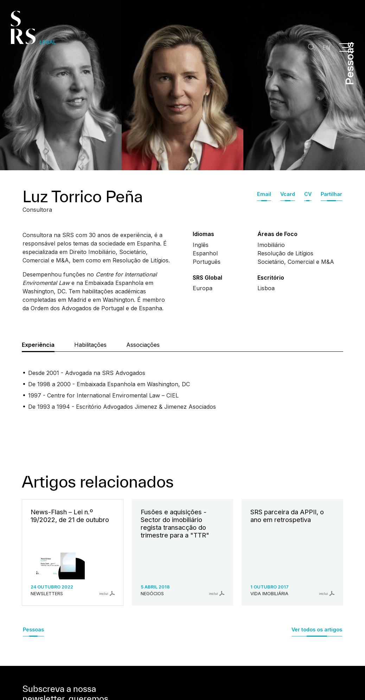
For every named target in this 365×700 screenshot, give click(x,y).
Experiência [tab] (38, 344)
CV (308, 194)
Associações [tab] (143, 344)
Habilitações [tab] (90, 344)
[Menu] (346, 47)
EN (324, 47)
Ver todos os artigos (317, 629)
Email (264, 194)
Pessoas (33, 629)
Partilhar (331, 194)
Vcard (287, 194)
